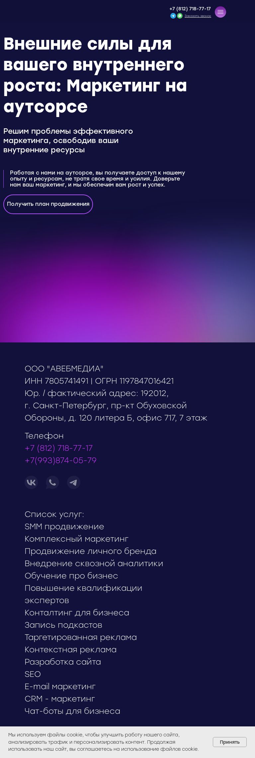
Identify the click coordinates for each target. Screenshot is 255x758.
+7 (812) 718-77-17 (190, 9)
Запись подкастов (63, 625)
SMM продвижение (64, 526)
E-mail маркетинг (60, 686)
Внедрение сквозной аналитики (94, 563)
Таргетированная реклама (81, 637)
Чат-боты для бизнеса (72, 711)
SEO (33, 674)
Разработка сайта (63, 662)
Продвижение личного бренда (90, 551)
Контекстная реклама (71, 649)
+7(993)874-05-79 (61, 460)
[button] (220, 12)
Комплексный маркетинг (76, 539)
